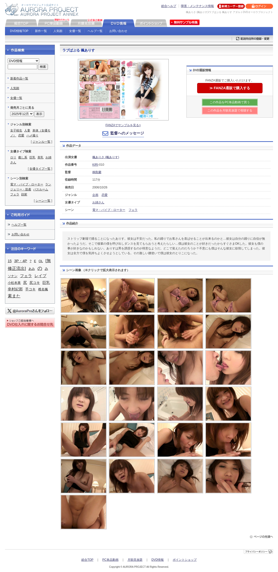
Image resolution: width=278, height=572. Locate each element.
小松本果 (14, 283)
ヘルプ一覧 (95, 31)
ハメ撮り (32, 135)
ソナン (12, 276)
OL (41, 261)
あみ (31, 269)
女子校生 (16, 130)
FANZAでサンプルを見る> (123, 125)
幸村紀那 (15, 289)
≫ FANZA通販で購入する (229, 88)
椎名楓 (43, 289)
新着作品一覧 (19, 78)
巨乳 (32, 157)
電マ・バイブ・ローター (108, 210)
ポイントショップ (185, 560)
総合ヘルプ (168, 6)
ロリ (13, 157)
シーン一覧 (42, 200)
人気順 (57, 31)
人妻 (27, 130)
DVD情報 (157, 560)
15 (10, 261)
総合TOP (87, 560)
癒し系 (22, 157)
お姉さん (98, 202)
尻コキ (34, 283)
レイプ (40, 276)
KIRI (95, 164)
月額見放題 (135, 560)
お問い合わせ (118, 31)
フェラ (133, 210)
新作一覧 (41, 31)
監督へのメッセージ (127, 133)
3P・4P (20, 261)
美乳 (40, 157)
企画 (95, 195)
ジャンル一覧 (41, 141)
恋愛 (105, 195)
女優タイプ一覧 (39, 168)
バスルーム (40, 189)
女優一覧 (75, 31)
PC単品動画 (110, 560)
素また (14, 295)
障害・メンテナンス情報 (197, 6)
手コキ (30, 289)
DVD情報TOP (19, 31)
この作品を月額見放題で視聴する (229, 110)
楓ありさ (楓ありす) (105, 157)
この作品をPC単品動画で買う (230, 102)
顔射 (24, 194)
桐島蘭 (96, 172)
